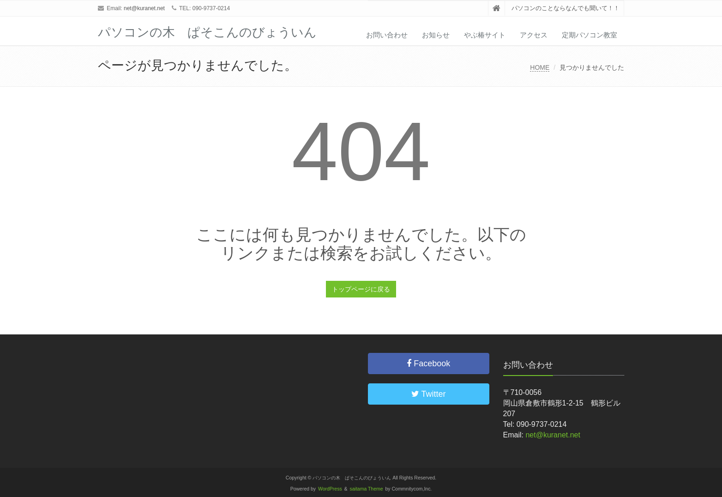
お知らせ (436, 35)
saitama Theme (366, 488)
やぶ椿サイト (484, 35)
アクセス (534, 35)
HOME (539, 67)
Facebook (428, 363)
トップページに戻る (361, 289)
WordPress (330, 488)
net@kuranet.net (144, 8)
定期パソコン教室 (589, 35)
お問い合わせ (387, 35)
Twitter (428, 394)
